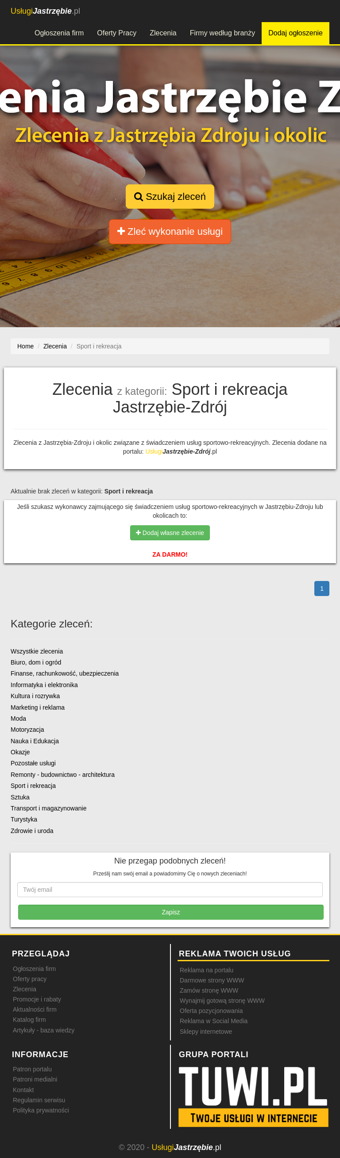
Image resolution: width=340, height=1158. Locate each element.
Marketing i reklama (38, 707)
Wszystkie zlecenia (37, 651)
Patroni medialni (35, 1079)
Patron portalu (32, 1069)
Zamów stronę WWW (209, 990)
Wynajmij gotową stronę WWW (222, 1000)
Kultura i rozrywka (35, 695)
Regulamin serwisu (39, 1100)
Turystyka (24, 819)
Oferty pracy (29, 978)
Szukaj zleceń (170, 196)
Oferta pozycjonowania (211, 1010)
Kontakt (23, 1089)
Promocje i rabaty (37, 999)
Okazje (20, 752)
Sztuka (20, 797)
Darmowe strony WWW (212, 980)
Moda (18, 718)
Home (25, 346)
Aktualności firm (35, 1009)
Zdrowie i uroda (32, 830)
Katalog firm (29, 1019)
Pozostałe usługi (33, 763)
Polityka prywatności (41, 1110)
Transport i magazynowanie (48, 808)
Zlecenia (163, 33)
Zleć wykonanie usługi (170, 231)
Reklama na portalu (206, 970)
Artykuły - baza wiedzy (43, 1030)
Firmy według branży (222, 33)
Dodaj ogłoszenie (295, 33)
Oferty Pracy (116, 33)
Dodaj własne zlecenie (170, 532)
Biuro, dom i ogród (36, 662)
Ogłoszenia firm (59, 33)
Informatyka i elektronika (44, 684)
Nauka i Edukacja (35, 741)
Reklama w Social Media (213, 1020)
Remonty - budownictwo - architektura (63, 774)
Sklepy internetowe (206, 1031)
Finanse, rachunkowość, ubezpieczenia (65, 673)
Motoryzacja (27, 729)
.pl (45, 11)
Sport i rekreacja (33, 785)
